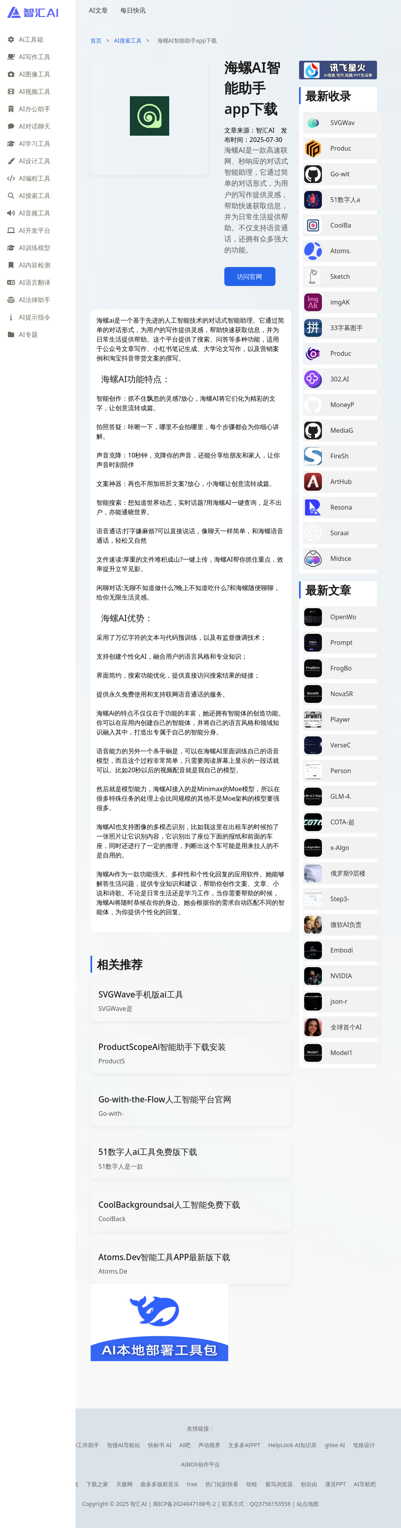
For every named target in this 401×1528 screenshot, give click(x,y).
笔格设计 (364, 1445)
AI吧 (184, 1445)
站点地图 (308, 1503)
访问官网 (249, 276)
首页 (96, 40)
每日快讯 (133, 10)
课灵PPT (335, 1484)
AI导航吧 (365, 1484)
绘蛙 (251, 1484)
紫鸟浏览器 (279, 1484)
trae (192, 1484)
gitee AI (335, 1445)
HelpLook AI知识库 (292, 1445)
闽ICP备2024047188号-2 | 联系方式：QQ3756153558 (222, 1503)
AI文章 (98, 10)
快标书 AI (160, 1445)
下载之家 (97, 1484)
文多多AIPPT (244, 1445)
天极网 (124, 1484)
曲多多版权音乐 (159, 1484)
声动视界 (209, 1445)
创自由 (309, 1484)
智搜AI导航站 (123, 1445)
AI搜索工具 (128, 40)
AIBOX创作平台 (200, 1464)
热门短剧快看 (221, 1484)
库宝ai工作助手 (80, 1445)
